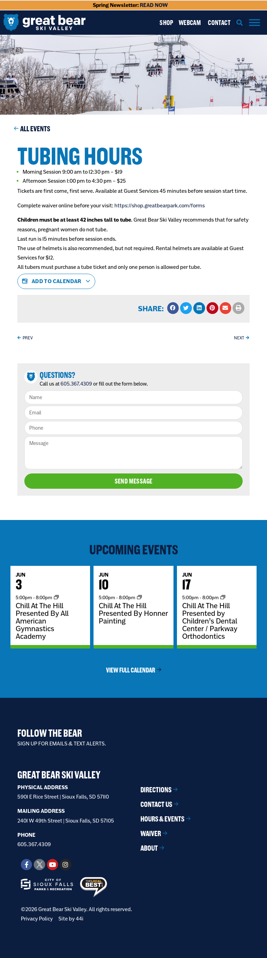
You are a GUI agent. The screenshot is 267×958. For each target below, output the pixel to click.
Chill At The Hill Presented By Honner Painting (133, 613)
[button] (239, 22)
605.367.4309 (76, 384)
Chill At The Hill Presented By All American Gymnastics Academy (42, 621)
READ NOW (154, 5)
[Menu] (254, 22)
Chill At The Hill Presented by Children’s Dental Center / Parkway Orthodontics (209, 621)
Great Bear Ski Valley (58, 775)
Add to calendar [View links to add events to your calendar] (56, 281)
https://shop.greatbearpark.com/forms (159, 205)
